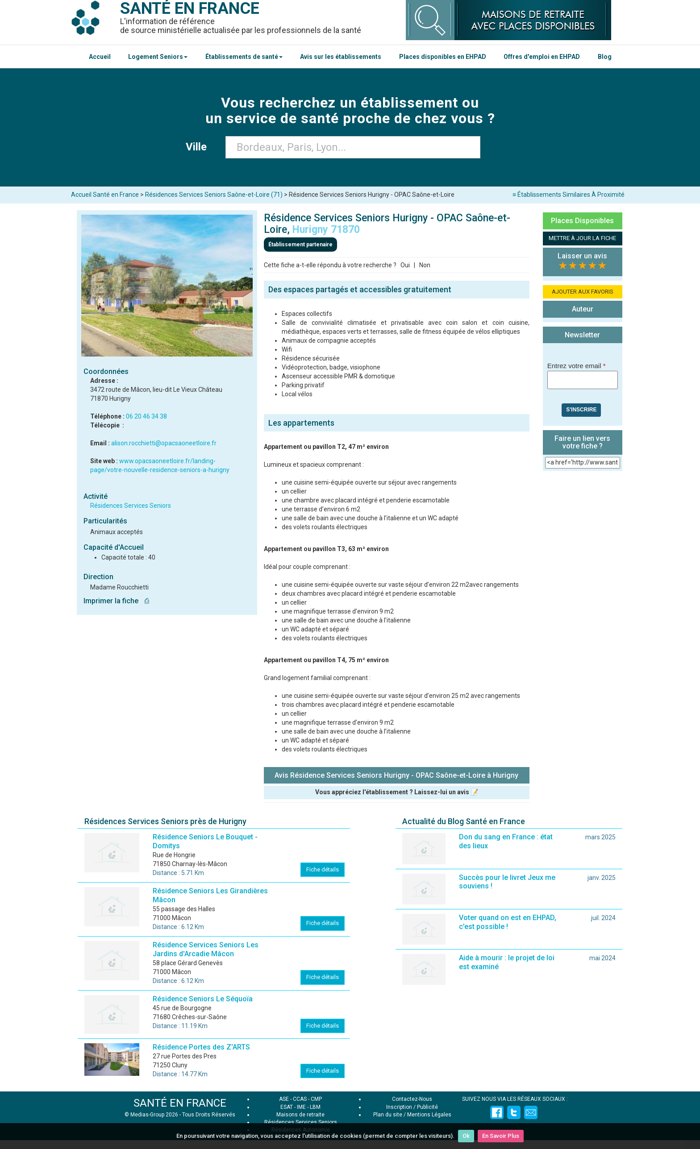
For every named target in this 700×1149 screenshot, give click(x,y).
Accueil (100, 56)
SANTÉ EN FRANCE (179, 1103)
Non (424, 265)
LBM (315, 1107)
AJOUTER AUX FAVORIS (582, 291)
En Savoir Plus (500, 1135)
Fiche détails (322, 869)
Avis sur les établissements (340, 56)
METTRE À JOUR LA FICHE (582, 238)
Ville (199, 147)
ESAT (286, 1107)
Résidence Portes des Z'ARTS (201, 1047)
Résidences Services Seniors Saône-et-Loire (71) (214, 194)
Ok (466, 1135)
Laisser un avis (582, 256)
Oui (405, 265)
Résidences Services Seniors (130, 505)
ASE (284, 1099)
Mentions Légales (429, 1115)
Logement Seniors (158, 56)
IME (301, 1107)
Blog (605, 56)
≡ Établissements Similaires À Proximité (568, 194)
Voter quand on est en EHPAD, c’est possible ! (507, 922)
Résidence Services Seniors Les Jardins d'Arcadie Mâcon (205, 949)
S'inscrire (581, 410)
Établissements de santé (244, 56)
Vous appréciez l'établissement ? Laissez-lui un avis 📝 (396, 792)
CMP (316, 1099)
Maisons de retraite (300, 1115)
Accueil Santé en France (105, 194)
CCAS (300, 1099)
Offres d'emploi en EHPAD (542, 56)
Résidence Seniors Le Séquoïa (203, 999)
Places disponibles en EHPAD (442, 56)
